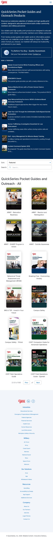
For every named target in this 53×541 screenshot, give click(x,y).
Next (38, 383)
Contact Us (26, 519)
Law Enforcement (27, 430)
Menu (50, 2)
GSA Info (26, 512)
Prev (26, 383)
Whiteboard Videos (26, 479)
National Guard (26, 455)
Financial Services (26, 420)
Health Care (26, 424)
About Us (26, 506)
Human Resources (26, 427)
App (26, 476)
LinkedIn (28, 401)
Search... (14, 167)
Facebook (33, 401)
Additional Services (26, 497)
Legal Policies (26, 516)
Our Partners (26, 509)
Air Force (26, 442)
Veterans (26, 464)
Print (26, 473)
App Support (26, 494)
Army (26, 445)
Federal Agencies (26, 417)
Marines (26, 451)
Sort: (3, 163)
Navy (26, 458)
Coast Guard (26, 448)
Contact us (37, 54)
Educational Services (26, 411)
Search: (4, 167)
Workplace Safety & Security (26, 433)
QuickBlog (26, 488)
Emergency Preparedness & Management (26, 414)
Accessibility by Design (26, 491)
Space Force (26, 461)
